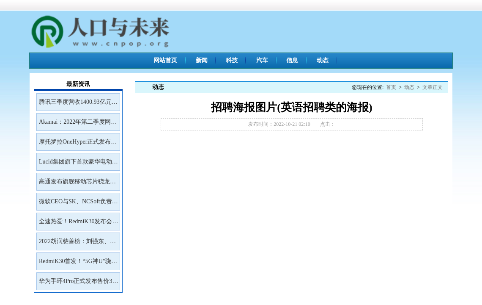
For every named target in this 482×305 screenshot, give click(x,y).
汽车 (262, 60)
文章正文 (432, 87)
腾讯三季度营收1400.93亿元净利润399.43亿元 (78, 105)
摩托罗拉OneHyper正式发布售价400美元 (78, 144)
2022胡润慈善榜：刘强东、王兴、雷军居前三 (77, 244)
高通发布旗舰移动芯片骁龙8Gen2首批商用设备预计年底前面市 (76, 184)
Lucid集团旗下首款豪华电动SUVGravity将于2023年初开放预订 (77, 164)
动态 (323, 60)
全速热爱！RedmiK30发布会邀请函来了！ (78, 224)
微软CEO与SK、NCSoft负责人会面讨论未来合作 (78, 204)
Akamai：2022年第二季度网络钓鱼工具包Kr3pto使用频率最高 (78, 124)
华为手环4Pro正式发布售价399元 (78, 284)
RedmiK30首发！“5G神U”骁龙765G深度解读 (78, 264)
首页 (391, 87)
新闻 (202, 60)
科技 (232, 60)
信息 (292, 60)
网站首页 (165, 60)
